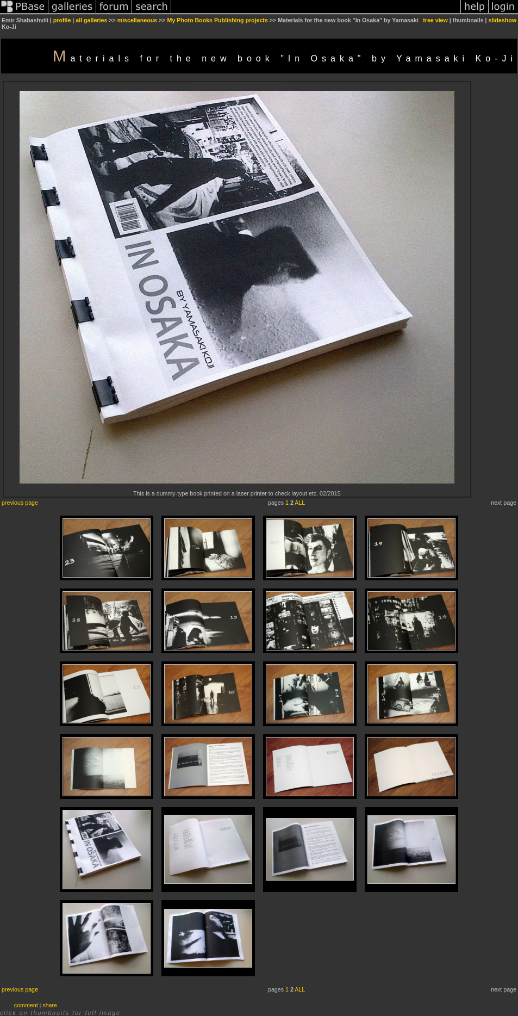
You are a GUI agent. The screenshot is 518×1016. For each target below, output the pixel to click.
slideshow (502, 20)
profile (62, 20)
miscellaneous (137, 20)
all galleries (91, 20)
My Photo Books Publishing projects (217, 20)
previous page (20, 502)
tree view (435, 20)
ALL (300, 502)
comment (26, 1005)
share (49, 1005)
